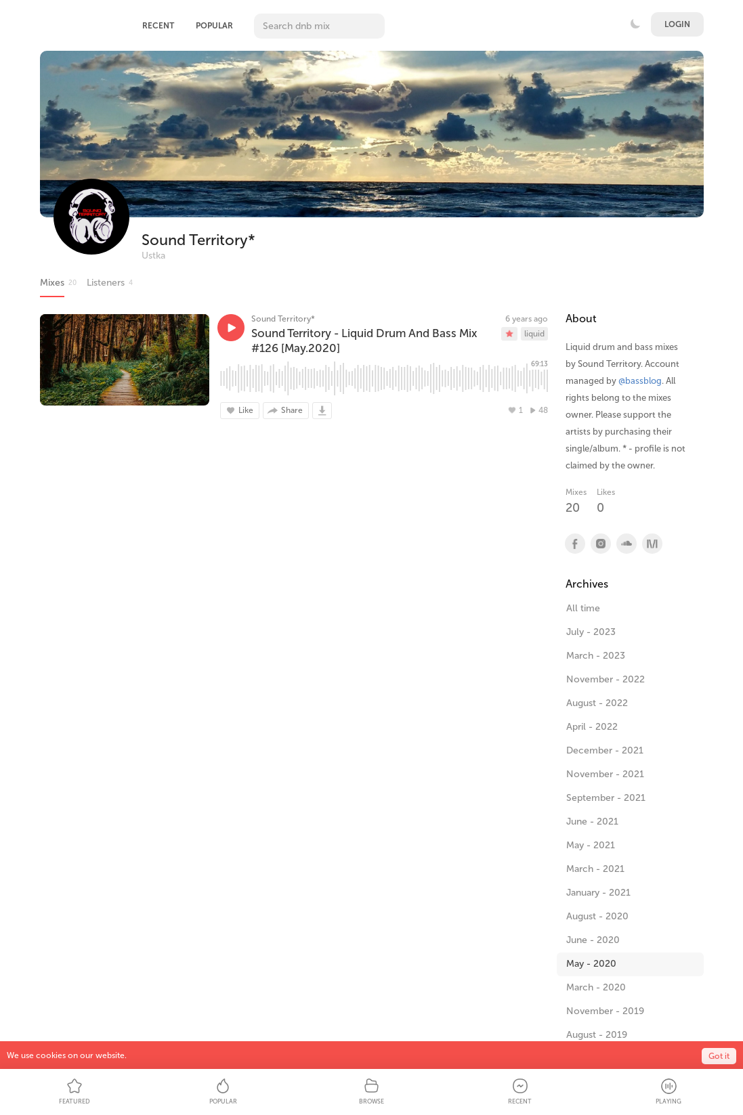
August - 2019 (596, 1035)
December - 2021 (604, 750)
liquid (534, 333)
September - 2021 (605, 798)
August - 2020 (597, 916)
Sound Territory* (198, 240)
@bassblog (640, 381)
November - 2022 (605, 679)
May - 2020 (591, 963)
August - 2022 (597, 703)
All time (583, 608)
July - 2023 (591, 632)
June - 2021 (592, 821)
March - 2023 (595, 655)
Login (677, 24)
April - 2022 (592, 727)
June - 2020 (593, 940)
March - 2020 (596, 987)
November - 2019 (605, 1011)
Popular (214, 25)
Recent (158, 25)
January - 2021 (598, 892)
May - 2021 (590, 845)
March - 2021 (595, 869)
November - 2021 (605, 774)
